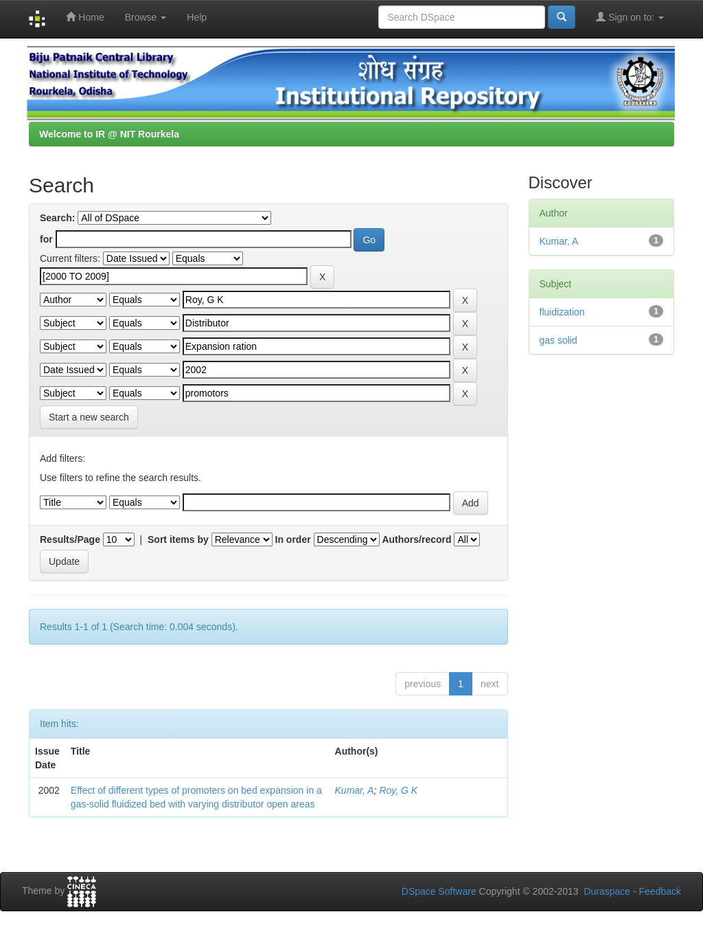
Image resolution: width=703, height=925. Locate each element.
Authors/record (416, 539)
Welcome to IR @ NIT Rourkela (109, 134)
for (46, 239)
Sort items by (178, 539)
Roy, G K (398, 790)
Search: (57, 217)
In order (293, 539)
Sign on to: (630, 17)
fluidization (562, 312)
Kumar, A (354, 790)
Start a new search (89, 417)
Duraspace (607, 891)
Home (85, 17)
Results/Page (70, 539)
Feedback (660, 891)
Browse (146, 17)
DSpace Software (439, 891)
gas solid (558, 340)
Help (197, 17)
